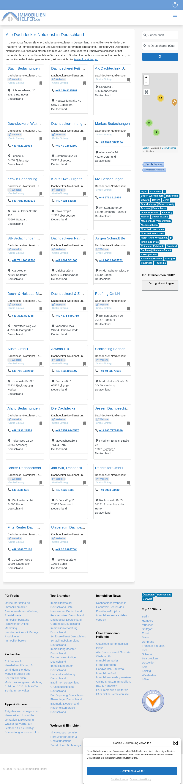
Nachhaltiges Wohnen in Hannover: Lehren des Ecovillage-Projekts (111, 607)
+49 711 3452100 (23, 370)
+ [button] (146, 77)
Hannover (22, 94)
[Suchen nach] (160, 35)
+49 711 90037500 (23, 260)
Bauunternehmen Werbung (21, 611)
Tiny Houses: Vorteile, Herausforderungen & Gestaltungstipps (64, 736)
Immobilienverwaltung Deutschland (64, 630)
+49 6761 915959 (110, 197)
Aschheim (155, 191)
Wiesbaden (149, 675)
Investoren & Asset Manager (22, 632)
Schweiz (147, 599)
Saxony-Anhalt (149, 254)
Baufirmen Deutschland (65, 682)
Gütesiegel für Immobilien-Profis (112, 646)
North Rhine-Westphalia (154, 237)
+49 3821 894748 (23, 315)
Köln (145, 666)
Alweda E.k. (60, 349)
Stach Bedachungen (23, 68)
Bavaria (145, 200)
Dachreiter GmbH (109, 468)
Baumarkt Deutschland (65, 703)
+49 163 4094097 (66, 370)
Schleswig (22, 160)
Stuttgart (21, 219)
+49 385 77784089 (111, 430)
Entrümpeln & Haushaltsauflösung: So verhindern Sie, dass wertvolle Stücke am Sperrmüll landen (19, 670)
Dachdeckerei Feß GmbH (71, 68)
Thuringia (160, 263)
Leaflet (146, 148)
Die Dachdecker (64, 408)
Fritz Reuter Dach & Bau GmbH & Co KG (40, 527)
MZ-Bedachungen (109, 179)
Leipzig (146, 670)
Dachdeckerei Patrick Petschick (76, 238)
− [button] (146, 82)
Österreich (149, 594)
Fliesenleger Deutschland (66, 699)
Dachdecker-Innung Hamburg (74, 124)
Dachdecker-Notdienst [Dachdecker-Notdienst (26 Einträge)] (155, 170)
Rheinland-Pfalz (150, 242)
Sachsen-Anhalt (162, 250)
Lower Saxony (160, 216)
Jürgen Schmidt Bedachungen (119, 238)
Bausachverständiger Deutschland (64, 659)
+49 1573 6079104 (111, 142)
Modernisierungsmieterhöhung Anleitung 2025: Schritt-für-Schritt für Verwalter (23, 686)
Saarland (172, 246)
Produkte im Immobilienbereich (16, 638)
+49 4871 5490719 (67, 315)
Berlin (63, 563)
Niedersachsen (149, 225)
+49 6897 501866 (66, 260)
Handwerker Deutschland (66, 611)
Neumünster (67, 215)
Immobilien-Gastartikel (158, 759)
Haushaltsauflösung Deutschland (63, 676)
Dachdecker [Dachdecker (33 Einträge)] (154, 164)
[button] (175, 772)
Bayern (156, 200)
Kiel (144, 650)
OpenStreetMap (169, 148)
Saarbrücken (150, 658)
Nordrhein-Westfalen (152, 233)
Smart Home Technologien (67, 745)
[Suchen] (160, 57)
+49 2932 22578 (22, 430)
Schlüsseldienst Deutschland (68, 636)
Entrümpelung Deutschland (67, 695)
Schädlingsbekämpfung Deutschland (65, 642)
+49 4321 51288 (66, 200)
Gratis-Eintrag (16, 82)
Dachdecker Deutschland (66, 619)
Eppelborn (66, 104)
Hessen (145, 216)
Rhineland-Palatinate (152, 246)
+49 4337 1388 (65, 489)
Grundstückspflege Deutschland (62, 689)
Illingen (64, 385)
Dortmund (110, 156)
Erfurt (145, 633)
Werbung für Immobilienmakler (107, 658)
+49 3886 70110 (22, 549)
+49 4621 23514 (22, 145)
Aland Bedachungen (23, 408)
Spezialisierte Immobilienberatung (17, 617)
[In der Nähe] (160, 46)
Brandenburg (148, 204)
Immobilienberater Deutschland (62, 668)
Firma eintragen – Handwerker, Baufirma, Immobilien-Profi (110, 669)
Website (16, 79)
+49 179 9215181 (66, 90)
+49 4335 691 (20, 489)
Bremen (145, 208)
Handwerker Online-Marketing (17, 626)
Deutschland (159, 208)
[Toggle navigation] (175, 4)
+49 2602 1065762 (111, 260)
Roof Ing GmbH (107, 294)
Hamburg (65, 160)
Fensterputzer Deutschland (67, 615)
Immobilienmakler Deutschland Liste (62, 605)
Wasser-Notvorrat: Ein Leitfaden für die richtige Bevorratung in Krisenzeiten (22, 728)
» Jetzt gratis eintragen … (160, 285)
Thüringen (147, 263)
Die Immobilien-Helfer (33, 768)
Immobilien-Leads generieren (114, 677)
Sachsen (146, 250)
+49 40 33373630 (110, 370)
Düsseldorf (148, 662)
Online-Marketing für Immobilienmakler (17, 605)
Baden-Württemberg (152, 196)
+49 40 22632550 (66, 145)
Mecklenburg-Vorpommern (156, 221)
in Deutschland (80, 42)
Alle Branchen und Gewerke (113, 652)
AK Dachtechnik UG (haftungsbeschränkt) (128, 68)
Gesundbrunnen (150, 212)
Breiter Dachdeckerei (24, 468)
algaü (144, 191)
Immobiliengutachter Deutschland (63, 651)
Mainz (145, 637)
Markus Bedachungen (112, 124)
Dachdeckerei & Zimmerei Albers (77, 294)
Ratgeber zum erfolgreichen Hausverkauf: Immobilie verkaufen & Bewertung (22, 715)
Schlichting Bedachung (113, 349)
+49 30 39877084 (66, 549)
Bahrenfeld (172, 196)
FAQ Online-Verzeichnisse (112, 694)
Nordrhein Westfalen (152, 229)
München (148, 624)
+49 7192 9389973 (23, 200)
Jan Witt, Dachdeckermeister (74, 468)
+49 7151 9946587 (67, 430)
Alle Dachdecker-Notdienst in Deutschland (45, 34)
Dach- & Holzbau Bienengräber (32, 294)
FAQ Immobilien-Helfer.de (112, 690)
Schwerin (109, 449)
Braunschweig (166, 204)
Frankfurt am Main (153, 645)
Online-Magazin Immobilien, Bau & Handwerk (113, 683)
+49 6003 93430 (109, 489)
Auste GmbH (17, 349)
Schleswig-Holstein (152, 258)
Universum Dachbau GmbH (73, 527)
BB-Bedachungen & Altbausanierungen (38, 238)
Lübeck (146, 679)
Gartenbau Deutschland (65, 623)
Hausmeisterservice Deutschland (63, 710)
